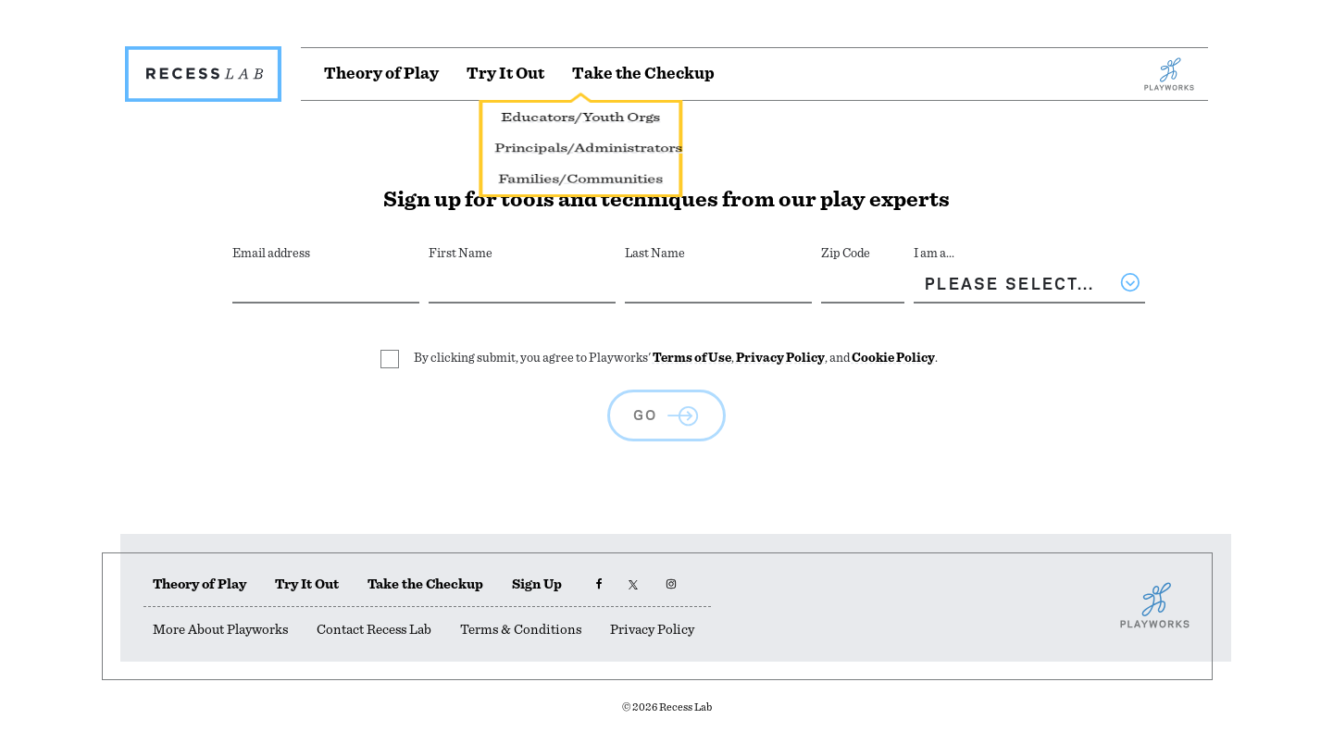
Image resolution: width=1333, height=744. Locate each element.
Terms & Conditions (520, 630)
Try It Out (307, 584)
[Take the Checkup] (643, 74)
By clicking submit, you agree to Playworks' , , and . (676, 358)
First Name (460, 253)
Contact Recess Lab (374, 630)
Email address (271, 253)
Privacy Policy (780, 358)
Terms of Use (692, 358)
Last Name (655, 253)
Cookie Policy (893, 358)
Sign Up (537, 584)
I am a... (934, 253)
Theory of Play (199, 584)
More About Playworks (220, 630)
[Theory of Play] (381, 74)
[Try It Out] (505, 74)
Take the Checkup (425, 584)
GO (645, 413)
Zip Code (845, 253)
